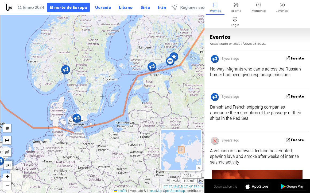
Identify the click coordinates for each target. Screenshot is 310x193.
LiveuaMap (154, 190)
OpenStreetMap (174, 190)
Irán (162, 7)
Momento (258, 8)
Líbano (126, 7)
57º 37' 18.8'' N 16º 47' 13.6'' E (183, 186)
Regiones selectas (192, 7)
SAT (8, 165)
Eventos (215, 8)
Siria (145, 7)
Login (235, 22)
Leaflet (120, 190)
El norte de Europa (68, 7)
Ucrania (103, 7)
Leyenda (282, 8)
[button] (152, 66)
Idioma (236, 8)
